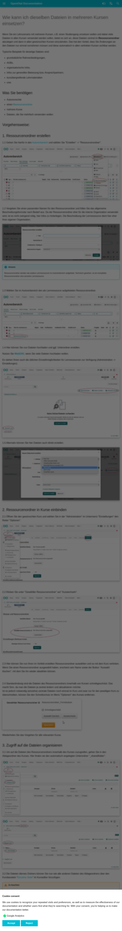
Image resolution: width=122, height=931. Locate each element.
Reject (29, 923)
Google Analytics (15, 916)
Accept (11, 923)
